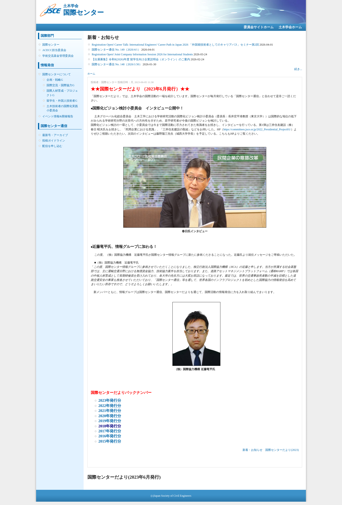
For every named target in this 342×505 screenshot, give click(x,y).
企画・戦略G (55, 79)
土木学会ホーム (290, 27)
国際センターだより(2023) (282, 450)
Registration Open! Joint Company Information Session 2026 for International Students (142, 54)
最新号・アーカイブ (55, 135)
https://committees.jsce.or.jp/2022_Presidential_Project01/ (257, 129)
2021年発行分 (109, 411)
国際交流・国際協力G (60, 85)
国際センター (50, 44)
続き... (298, 69)
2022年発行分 (109, 406)
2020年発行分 (109, 416)
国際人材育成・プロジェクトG (62, 93)
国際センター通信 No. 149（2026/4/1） (116, 49)
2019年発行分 (109, 421)
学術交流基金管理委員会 (58, 55)
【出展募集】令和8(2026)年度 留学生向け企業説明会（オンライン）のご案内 (141, 59)
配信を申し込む (52, 146)
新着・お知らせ (252, 450)
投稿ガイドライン (53, 140)
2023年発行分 (109, 400)
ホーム (91, 73)
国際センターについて (56, 74)
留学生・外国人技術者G (62, 100)
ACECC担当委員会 (54, 50)
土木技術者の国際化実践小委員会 (62, 108)
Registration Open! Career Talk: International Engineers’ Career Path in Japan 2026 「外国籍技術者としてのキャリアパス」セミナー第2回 (175, 44)
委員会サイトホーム (259, 27)
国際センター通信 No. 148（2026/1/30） (117, 64)
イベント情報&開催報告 (57, 116)
